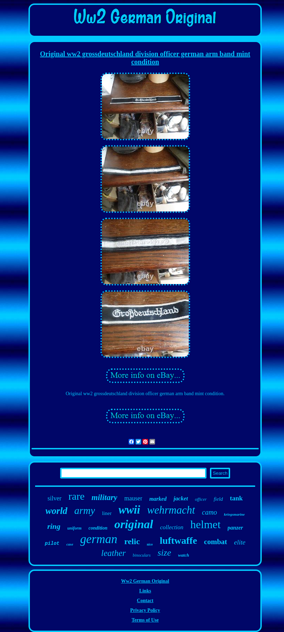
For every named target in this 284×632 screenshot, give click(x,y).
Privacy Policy (145, 610)
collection (172, 527)
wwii (129, 510)
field (218, 499)
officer (201, 499)
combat (215, 542)
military (104, 497)
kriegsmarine (234, 514)
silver (55, 498)
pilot (52, 543)
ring (53, 526)
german (98, 539)
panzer (235, 528)
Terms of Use (145, 620)
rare (76, 496)
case (69, 544)
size (164, 553)
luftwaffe (178, 540)
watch (183, 555)
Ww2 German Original (145, 581)
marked (158, 499)
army (84, 510)
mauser (133, 498)
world (56, 511)
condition (98, 528)
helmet (205, 524)
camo (209, 512)
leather (113, 553)
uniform (74, 528)
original (133, 524)
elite (239, 542)
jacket (180, 498)
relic (132, 541)
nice (150, 544)
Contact (145, 600)
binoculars (142, 555)
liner (107, 513)
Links (145, 590)
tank (236, 498)
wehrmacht (171, 510)
